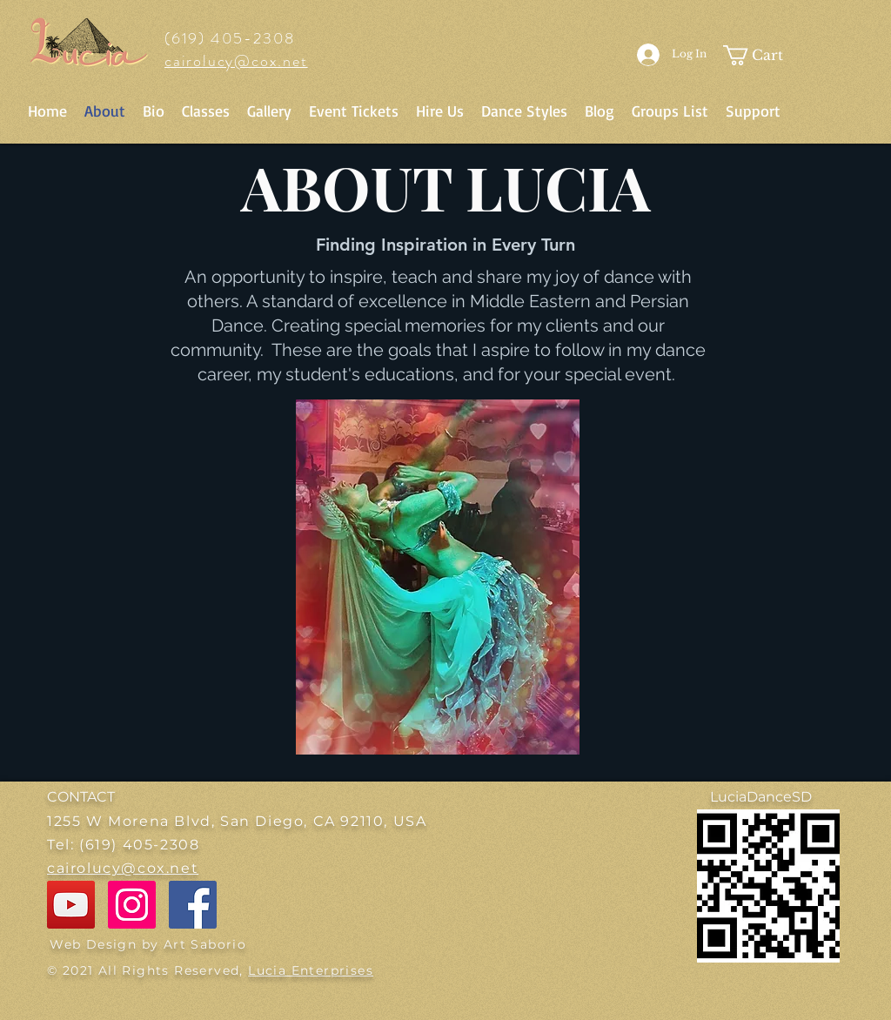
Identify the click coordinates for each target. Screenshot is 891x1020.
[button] (759, 55)
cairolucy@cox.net (236, 61)
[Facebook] (193, 905)
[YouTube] (71, 905)
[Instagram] (132, 905)
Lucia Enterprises (310, 970)
